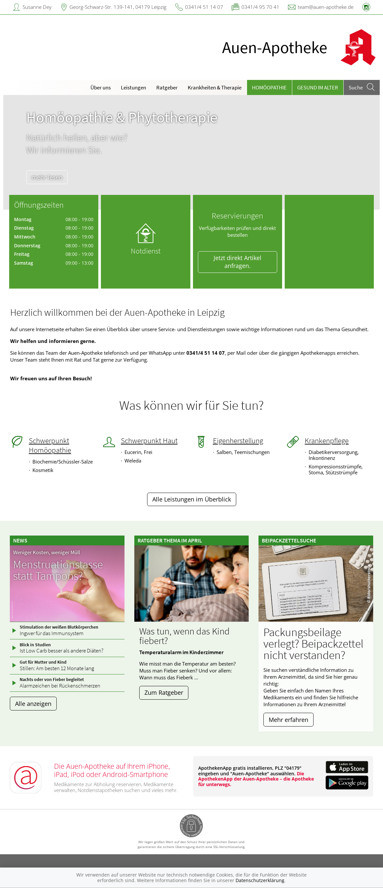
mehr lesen (51, 177)
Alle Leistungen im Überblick (191, 499)
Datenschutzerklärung (260, 880)
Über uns (100, 87)
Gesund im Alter (317, 87)
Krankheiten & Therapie (214, 87)
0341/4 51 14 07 (204, 7)
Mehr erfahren (288, 720)
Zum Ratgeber (163, 692)
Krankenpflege (327, 440)
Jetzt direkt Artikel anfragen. (237, 262)
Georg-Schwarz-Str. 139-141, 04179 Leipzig (117, 7)
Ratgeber (167, 87)
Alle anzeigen (33, 704)
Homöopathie (269, 87)
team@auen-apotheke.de (326, 7)
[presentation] (12, 153)
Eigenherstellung (238, 440)
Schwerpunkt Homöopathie (50, 445)
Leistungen (133, 87)
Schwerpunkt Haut (149, 440)
